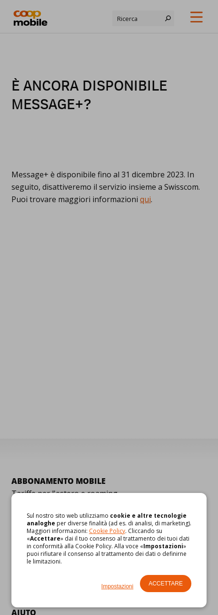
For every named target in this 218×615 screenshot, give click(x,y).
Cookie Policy (107, 531)
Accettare (166, 583)
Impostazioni (117, 586)
